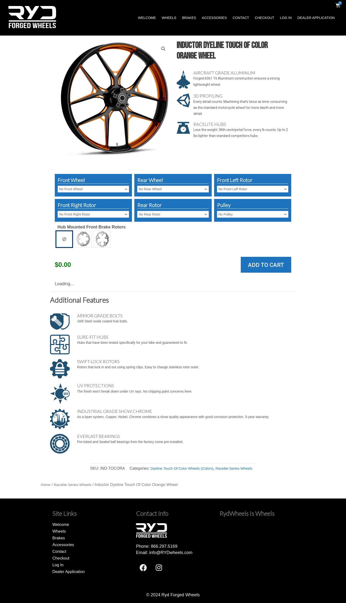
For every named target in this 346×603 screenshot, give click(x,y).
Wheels (169, 18)
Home (46, 484)
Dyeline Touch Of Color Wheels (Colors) (180, 468)
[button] (163, 49)
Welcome (147, 18)
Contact (241, 18)
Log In (286, 18)
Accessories (214, 18)
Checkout (264, 18)
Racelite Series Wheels (237, 468)
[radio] (64, 239)
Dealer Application (316, 18)
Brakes (189, 18)
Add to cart (266, 265)
